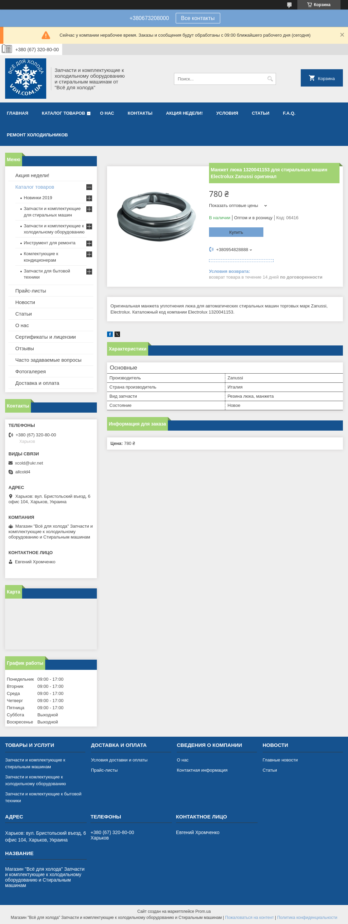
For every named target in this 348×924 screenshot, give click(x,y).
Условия (227, 113)
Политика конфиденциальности (307, 917)
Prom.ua (203, 911)
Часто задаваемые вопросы (48, 360)
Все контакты (198, 18)
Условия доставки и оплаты (119, 759)
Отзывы (24, 348)
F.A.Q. (289, 113)
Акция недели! (184, 113)
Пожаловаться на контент (249, 917)
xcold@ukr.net (29, 463)
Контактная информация (202, 770)
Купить (236, 232)
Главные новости (280, 759)
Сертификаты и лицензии (45, 337)
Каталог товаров (63, 113)
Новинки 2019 (38, 197)
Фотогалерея (30, 371)
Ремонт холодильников (37, 134)
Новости (25, 302)
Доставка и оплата (37, 383)
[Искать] (270, 79)
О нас (107, 113)
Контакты (140, 113)
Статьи (260, 113)
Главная (17, 113)
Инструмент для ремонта (49, 242)
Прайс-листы (30, 291)
